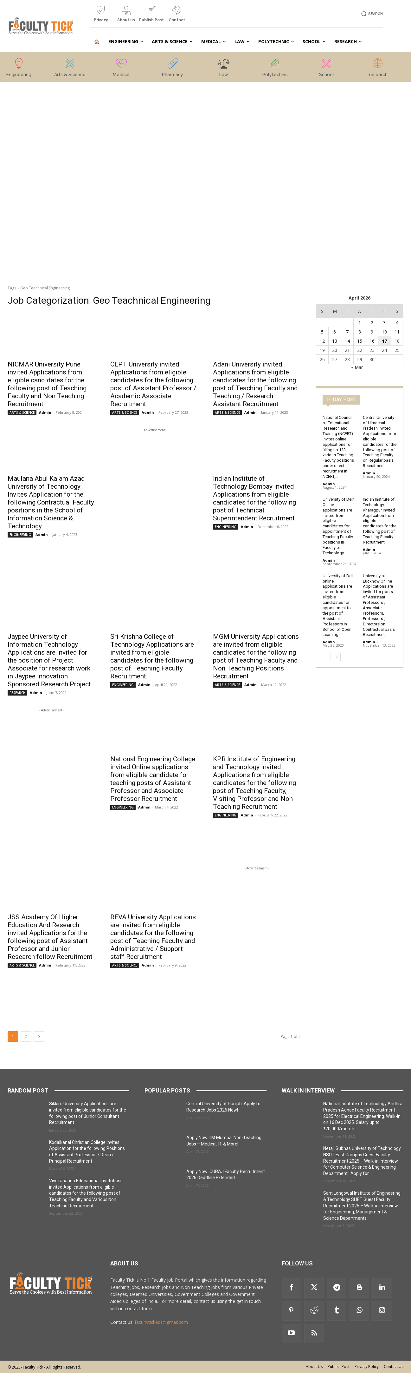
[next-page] (39, 1036)
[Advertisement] (51, 183)
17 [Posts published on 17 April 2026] (384, 341)
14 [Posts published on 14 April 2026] (347, 341)
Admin (45, 412)
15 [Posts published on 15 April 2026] (359, 341)
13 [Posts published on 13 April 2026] (334, 341)
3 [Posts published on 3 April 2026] (384, 323)
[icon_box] (100, 16)
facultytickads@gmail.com (161, 1322)
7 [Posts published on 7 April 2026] (347, 332)
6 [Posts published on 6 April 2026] (334, 332)
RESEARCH (17, 692)
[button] (371, 13)
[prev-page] (327, 657)
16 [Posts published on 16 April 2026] (372, 341)
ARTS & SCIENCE (22, 412)
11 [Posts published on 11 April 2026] (397, 332)
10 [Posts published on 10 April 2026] (384, 332)
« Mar (357, 367)
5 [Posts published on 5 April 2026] (322, 332)
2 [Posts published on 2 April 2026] (372, 323)
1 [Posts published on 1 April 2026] (359, 323)
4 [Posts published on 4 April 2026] (397, 323)
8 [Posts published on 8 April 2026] (359, 332)
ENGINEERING (20, 534)
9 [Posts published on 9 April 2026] (372, 332)
